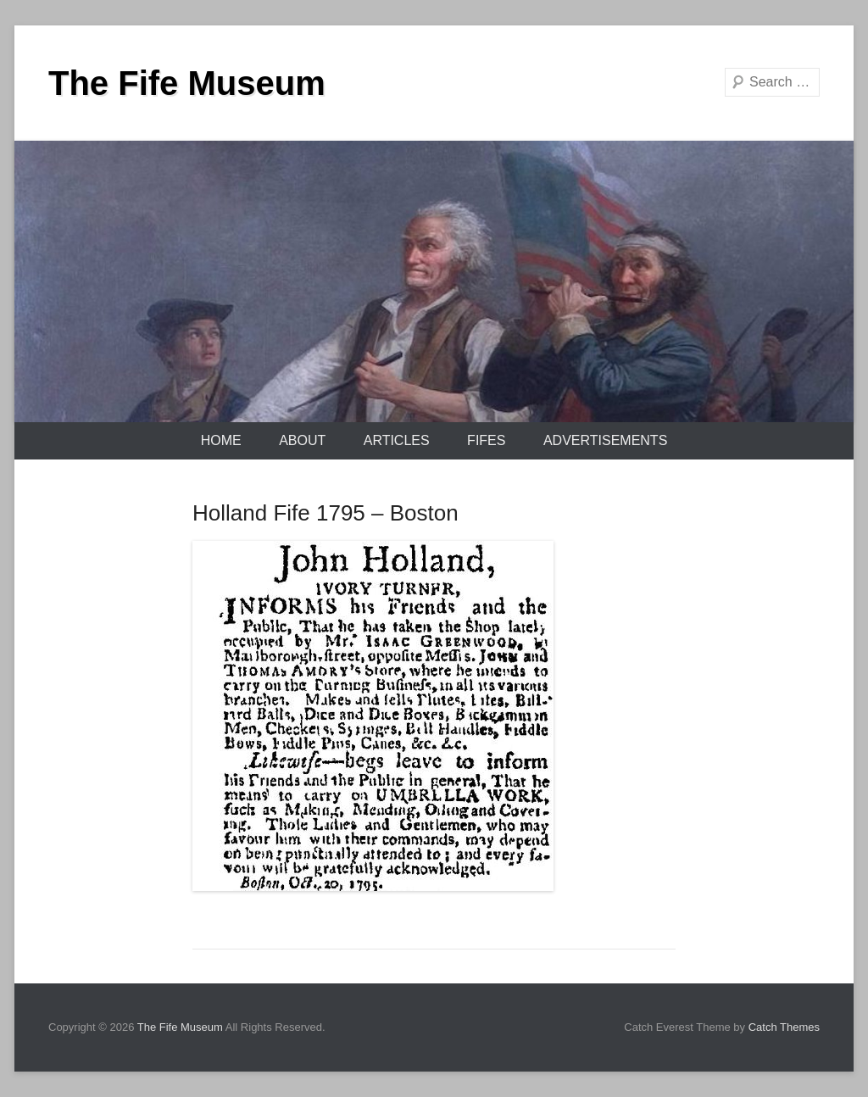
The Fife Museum (187, 83)
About (302, 440)
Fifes (486, 440)
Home (221, 440)
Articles (397, 440)
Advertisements (605, 440)
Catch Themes (784, 1027)
